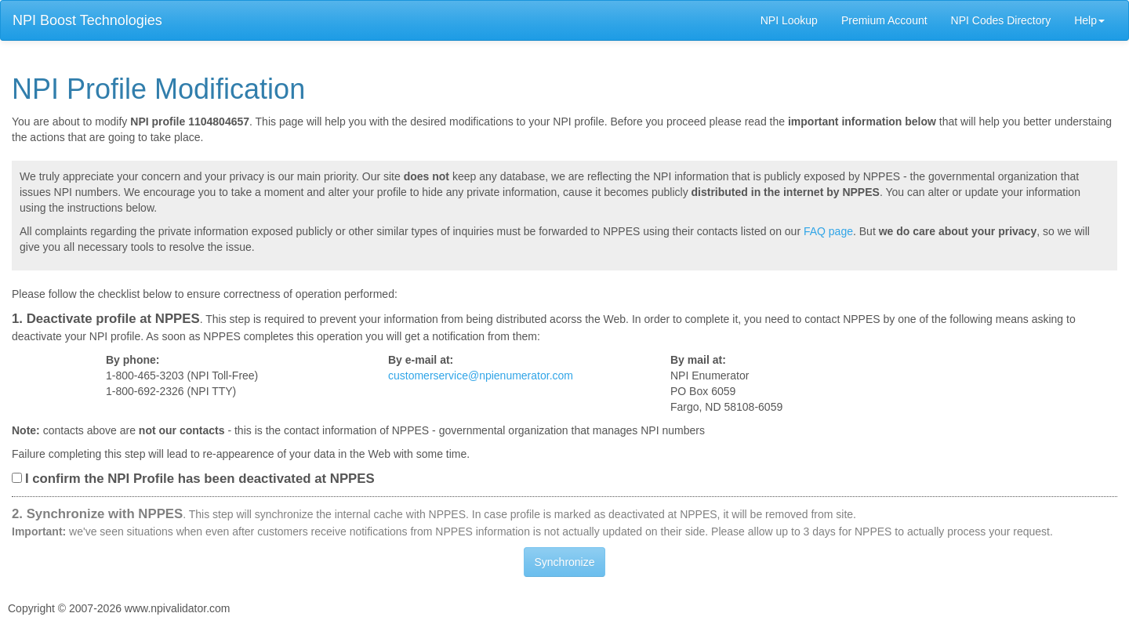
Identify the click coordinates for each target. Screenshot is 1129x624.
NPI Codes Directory (1001, 20)
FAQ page (828, 231)
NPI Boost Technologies (87, 20)
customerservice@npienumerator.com (480, 375)
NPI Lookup (789, 20)
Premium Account (884, 20)
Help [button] (1089, 20)
